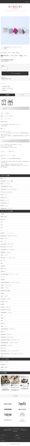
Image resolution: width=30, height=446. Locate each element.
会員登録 (17, 435)
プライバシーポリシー (15, 430)
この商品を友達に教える (5, 86)
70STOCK (17, 52)
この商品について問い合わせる (6, 88)
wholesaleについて (4, 364)
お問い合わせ (3, 440)
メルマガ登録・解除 (23, 430)
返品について (3, 77)
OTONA (13, 52)
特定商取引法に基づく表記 (6, 78)
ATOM (16, 431)
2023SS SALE (4, 367)
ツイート (2, 83)
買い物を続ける (3, 90)
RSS (14, 431)
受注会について (4, 370)
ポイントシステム (4, 361)
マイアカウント (3, 435)
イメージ (22, 94)
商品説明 (7, 94)
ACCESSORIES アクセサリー (6, 52)
